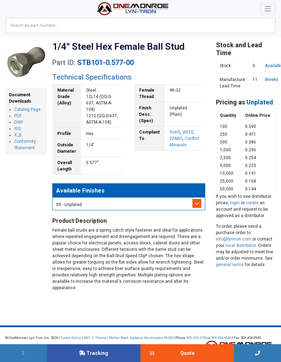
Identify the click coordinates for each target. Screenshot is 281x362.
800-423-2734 (197, 338)
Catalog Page (27, 109)
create (252, 202)
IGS (17, 128)
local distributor (241, 245)
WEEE (188, 132)
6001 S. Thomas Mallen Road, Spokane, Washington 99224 (128, 338)
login (235, 202)
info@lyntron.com (233, 239)
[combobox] (140, 25)
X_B (18, 135)
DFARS (176, 138)
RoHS (175, 132)
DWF (18, 122)
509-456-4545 (221, 338)
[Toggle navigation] (268, 8)
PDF (18, 115)
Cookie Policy (70, 338)
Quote (187, 353)
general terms (230, 264)
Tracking (93, 353)
